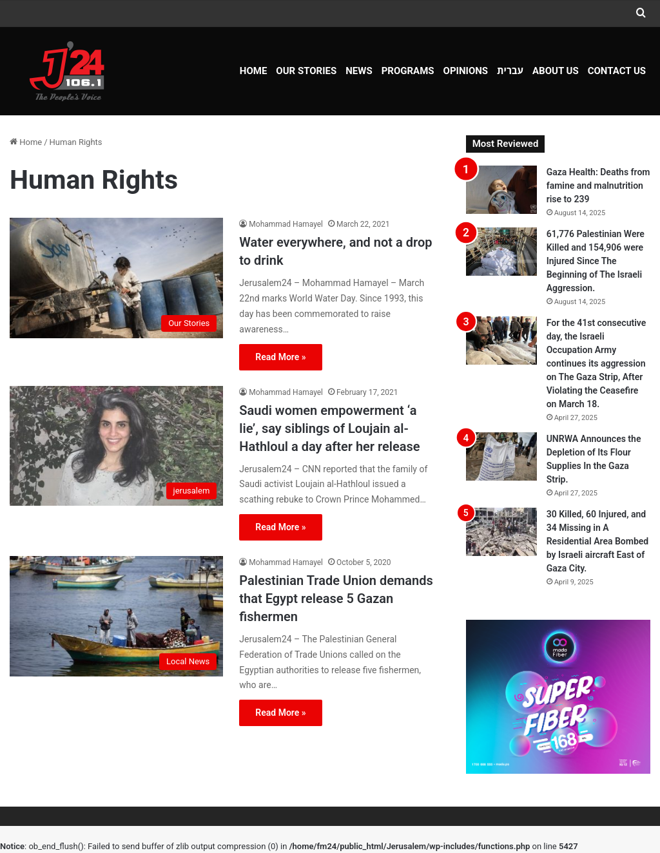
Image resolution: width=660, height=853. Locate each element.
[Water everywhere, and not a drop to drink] (116, 278)
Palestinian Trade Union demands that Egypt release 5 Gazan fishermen (335, 598)
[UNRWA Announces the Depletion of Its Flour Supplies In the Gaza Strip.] (501, 456)
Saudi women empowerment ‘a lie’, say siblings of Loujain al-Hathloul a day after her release (329, 428)
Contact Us (617, 71)
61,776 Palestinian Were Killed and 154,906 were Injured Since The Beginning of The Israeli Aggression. (596, 261)
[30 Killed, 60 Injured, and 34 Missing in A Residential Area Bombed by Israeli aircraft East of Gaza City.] (501, 532)
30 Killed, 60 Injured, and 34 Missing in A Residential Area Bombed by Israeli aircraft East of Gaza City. (598, 541)
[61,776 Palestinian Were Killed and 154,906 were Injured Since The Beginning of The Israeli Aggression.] (501, 251)
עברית (510, 71)
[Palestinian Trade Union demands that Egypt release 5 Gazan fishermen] (116, 616)
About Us (555, 71)
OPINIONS (466, 71)
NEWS (358, 71)
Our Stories (306, 71)
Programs (408, 71)
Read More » (280, 357)
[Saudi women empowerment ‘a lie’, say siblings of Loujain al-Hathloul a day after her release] (116, 446)
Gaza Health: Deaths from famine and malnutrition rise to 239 (598, 185)
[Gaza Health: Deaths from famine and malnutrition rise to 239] (501, 190)
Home (253, 71)
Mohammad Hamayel (286, 224)
